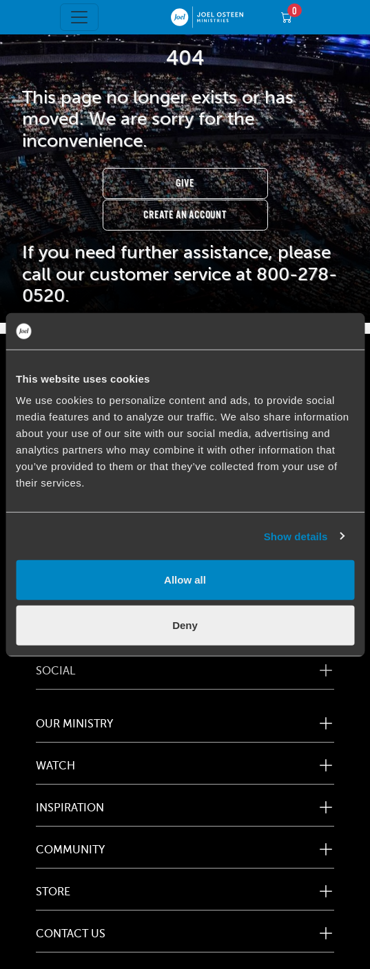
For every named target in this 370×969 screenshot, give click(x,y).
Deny (185, 624)
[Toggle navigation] (79, 17)
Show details (296, 536)
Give (185, 183)
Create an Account (185, 215)
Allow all (185, 580)
